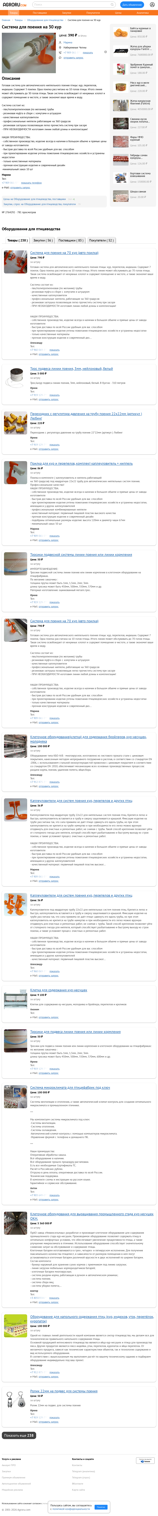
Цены (118, 12)
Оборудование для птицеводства (45, 20)
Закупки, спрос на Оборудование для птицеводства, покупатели (39, 204)
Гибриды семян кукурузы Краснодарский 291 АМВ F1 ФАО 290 (141, 159)
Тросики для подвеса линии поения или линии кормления (75, 1031)
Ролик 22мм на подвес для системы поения (64, 1391)
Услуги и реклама (11, 1459)
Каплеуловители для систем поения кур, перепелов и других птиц (81, 800)
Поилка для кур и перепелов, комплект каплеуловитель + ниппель (81, 463)
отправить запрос (73, 57)
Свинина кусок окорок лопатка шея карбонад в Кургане (139, 123)
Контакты (77, 1465)
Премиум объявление (13, 1477)
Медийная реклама (12, 1489)
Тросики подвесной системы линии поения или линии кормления (81, 554)
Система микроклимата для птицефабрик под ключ (70, 1087)
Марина (68, 42)
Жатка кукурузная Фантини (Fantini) (140, 102)
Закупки (66, 12)
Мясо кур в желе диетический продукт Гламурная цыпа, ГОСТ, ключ (140, 86)
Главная (6, 20)
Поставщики (40, 12)
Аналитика (143, 12)
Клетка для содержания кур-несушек (58, 990)
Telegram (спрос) (81, 1477)
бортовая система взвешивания (140, 175)
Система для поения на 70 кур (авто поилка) (64, 252)
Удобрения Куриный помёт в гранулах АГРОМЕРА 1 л (141, 67)
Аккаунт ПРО (9, 1465)
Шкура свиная (138, 191)
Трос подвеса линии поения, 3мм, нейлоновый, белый (71, 368)
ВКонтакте (77, 1483)
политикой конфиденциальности (71, 1509)
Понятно (101, 1507)
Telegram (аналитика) (83, 1471)
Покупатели (93, 12)
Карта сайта (78, 1489)
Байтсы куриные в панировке (140, 29)
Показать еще (19, 1435)
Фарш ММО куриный (136, 138)
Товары (14, 12)
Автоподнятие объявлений (16, 1483)
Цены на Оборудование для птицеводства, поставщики (34, 199)
